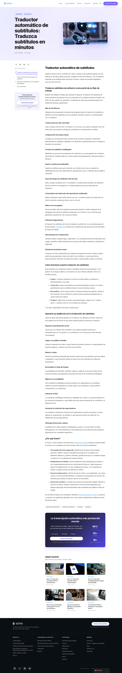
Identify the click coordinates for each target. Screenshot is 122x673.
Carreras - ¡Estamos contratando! (95, 643)
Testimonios (40, 648)
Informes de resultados (68, 654)
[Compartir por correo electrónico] (28, 64)
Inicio (60, 3)
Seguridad (89, 651)
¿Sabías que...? (66, 646)
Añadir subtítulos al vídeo (19, 653)
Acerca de (87, 3)
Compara (64, 659)
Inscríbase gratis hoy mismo (88, 495)
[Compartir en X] (16, 64)
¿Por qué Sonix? (69, 3)
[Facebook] (14, 668)
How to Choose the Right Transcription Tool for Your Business (54, 606)
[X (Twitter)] (20, 668)
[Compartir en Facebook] (24, 64)
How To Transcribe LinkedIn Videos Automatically (73, 580)
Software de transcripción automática (23, 646)
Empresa (39, 651)
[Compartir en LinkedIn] (20, 64)
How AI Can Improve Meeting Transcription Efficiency (74, 606)
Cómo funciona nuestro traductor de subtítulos (27, 78)
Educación (27, 14)
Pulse (88, 646)
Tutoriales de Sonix (67, 651)
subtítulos (88, 507)
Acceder (95, 3)
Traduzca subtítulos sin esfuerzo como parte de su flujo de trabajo (27, 73)
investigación (59, 227)
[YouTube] (30, 668)
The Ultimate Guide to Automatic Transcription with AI (95, 606)
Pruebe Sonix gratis (110, 3)
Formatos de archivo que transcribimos (48, 643)
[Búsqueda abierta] (100, 3)
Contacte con (90, 648)
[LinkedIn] (25, 668)
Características (17, 640)
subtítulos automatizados (53, 507)
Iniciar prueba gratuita (100, 624)
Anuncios (64, 643)
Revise (64, 656)
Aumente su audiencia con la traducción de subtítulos (28, 82)
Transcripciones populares (69, 640)
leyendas (79, 507)
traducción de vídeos (82, 443)
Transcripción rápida (18, 643)
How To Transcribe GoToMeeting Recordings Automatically (96, 580)
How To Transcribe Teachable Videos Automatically (52, 580)
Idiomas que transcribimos (44, 640)
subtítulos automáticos (68, 507)
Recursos (19, 14)
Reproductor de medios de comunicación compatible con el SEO (23, 649)
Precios (79, 3)
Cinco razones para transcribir (45, 646)
